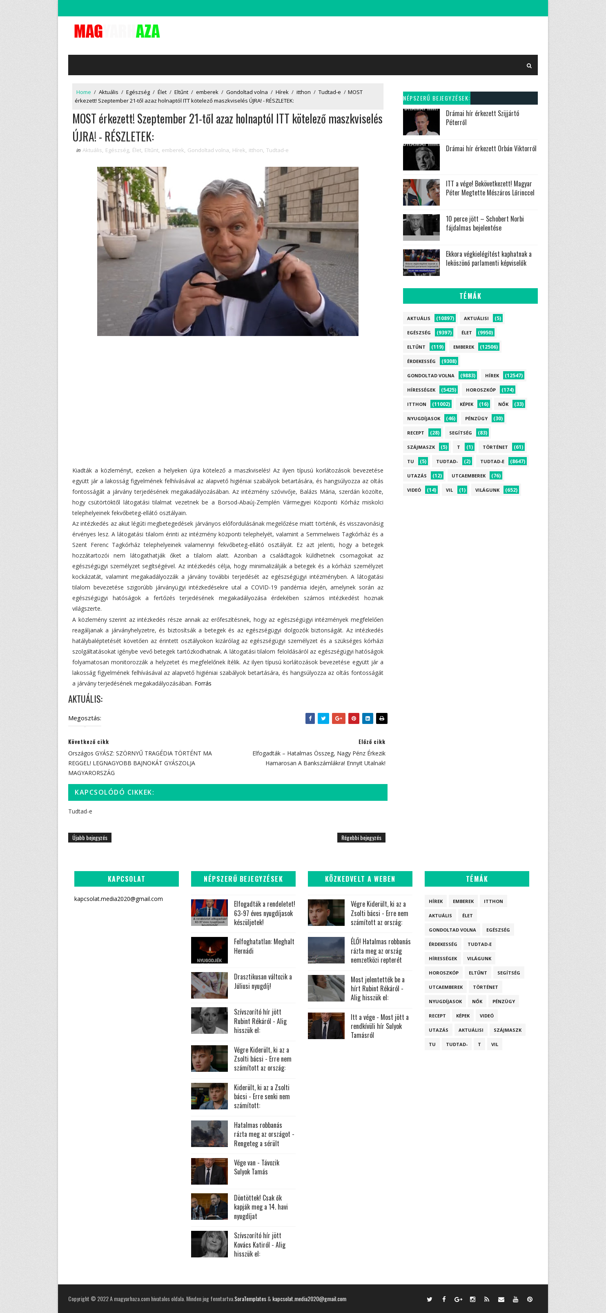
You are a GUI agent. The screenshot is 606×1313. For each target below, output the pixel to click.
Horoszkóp (481, 390)
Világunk (487, 490)
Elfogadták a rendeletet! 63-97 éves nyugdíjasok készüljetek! (264, 913)
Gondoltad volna (247, 92)
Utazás (417, 476)
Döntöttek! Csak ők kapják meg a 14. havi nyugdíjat (261, 1207)
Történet (495, 447)
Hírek (282, 92)
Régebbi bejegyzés (361, 837)
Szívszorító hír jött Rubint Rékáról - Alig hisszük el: (260, 1021)
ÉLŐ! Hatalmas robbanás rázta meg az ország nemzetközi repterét (381, 951)
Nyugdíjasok (423, 418)
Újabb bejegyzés (89, 837)
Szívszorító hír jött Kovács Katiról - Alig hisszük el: (259, 1244)
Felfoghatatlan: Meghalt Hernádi (264, 946)
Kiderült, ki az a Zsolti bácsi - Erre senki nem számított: (262, 1096)
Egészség (138, 92)
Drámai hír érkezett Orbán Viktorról (491, 148)
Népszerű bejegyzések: (436, 98)
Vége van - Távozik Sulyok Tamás (256, 1167)
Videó (414, 490)
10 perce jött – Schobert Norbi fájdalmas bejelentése (485, 223)
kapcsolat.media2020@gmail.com (309, 1298)
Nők (503, 404)
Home (83, 92)
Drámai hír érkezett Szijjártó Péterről (482, 117)
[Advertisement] (227, 408)
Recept (415, 433)
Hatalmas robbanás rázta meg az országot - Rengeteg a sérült (264, 1134)
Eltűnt (181, 92)
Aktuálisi (476, 318)
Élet (162, 92)
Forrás (203, 683)
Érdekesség (421, 361)
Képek (466, 404)
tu (410, 461)
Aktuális (108, 92)
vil (449, 490)
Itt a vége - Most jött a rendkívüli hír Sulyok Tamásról (380, 1026)
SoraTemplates (250, 1298)
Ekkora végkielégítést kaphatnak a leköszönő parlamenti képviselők (489, 258)
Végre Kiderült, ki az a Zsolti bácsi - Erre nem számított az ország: (263, 1059)
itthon (303, 92)
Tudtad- (447, 461)
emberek (207, 92)
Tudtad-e (330, 92)
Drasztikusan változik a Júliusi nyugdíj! (263, 981)
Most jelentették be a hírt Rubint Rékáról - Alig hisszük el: (378, 989)
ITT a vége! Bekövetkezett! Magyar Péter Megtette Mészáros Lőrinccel (490, 188)
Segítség (460, 433)
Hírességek (421, 390)
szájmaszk (421, 447)
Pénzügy (476, 418)
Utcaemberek (469, 476)
